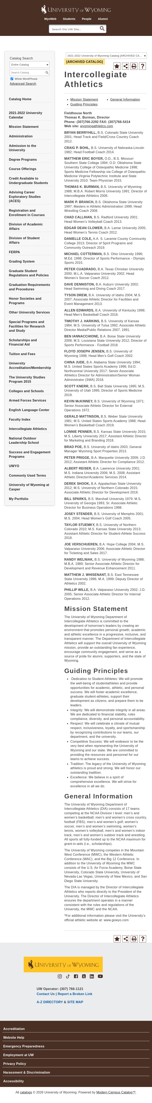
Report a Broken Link (75, 994)
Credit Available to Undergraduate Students (28, 181)
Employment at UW (18, 1055)
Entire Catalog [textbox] (20, 64)
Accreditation (14, 1029)
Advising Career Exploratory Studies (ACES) (25, 197)
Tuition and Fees (22, 354)
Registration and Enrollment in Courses (27, 213)
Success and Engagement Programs (29, 454)
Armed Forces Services (27, 400)
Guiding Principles (83, 104)
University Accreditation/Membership (30, 365)
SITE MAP (75, 1002)
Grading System (22, 261)
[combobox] (106, 55)
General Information (125, 99)
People (86, 18)
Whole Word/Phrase (26, 79)
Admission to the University (22, 148)
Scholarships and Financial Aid (23, 342)
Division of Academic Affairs (26, 227)
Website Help (13, 1037)
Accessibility (13, 1081)
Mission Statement (24, 126)
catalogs (26, 1092)
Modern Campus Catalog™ (116, 1092)
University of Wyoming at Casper (29, 487)
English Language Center (29, 410)
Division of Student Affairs (24, 240)
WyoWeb (50, 18)
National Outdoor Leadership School (24, 441)
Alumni (103, 18)
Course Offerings (22, 169)
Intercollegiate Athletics (28, 429)
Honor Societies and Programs (25, 301)
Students (69, 18)
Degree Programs (23, 159)
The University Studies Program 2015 (27, 379)
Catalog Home (20, 99)
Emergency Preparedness (23, 1046)
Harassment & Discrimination (26, 1072)
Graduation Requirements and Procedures (29, 287)
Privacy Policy (14, 1063)
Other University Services (29, 312)
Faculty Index (19, 419)
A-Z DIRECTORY (50, 1002)
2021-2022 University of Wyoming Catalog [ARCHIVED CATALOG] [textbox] (105, 55)
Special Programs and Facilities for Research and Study (27, 326)
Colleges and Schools (26, 391)
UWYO (14, 466)
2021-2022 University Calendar (25, 115)
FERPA (14, 252)
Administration (21, 136)
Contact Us (46, 994)
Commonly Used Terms (27, 475)
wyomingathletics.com (96, 126)
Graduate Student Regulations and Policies (29, 273)
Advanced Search (23, 83)
